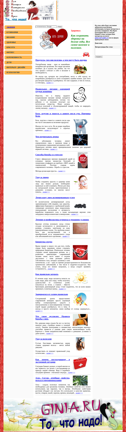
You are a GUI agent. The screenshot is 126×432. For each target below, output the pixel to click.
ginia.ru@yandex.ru (101, 38)
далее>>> (50, 83)
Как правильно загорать (46, 274)
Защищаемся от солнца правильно (51, 294)
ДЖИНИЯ (10, 27)
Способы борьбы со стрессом (49, 154)
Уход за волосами (43, 339)
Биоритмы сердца (43, 242)
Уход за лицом (42, 177)
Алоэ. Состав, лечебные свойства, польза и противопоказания (52, 379)
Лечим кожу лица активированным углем (55, 197)
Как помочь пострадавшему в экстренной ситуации (52, 360)
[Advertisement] (90, 10)
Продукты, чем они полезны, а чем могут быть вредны (61, 60)
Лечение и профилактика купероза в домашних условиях (62, 219)
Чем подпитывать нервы (47, 136)
